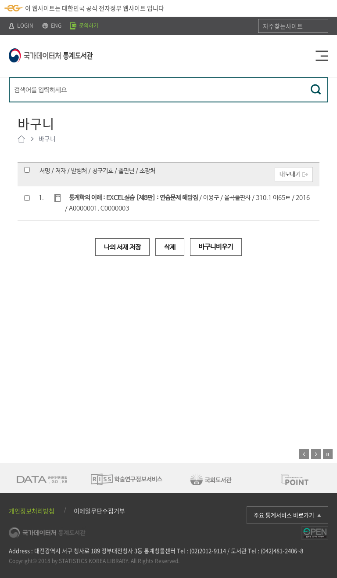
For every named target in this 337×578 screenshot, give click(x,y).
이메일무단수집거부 (99, 510)
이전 (304, 454)
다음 (316, 454)
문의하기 (84, 25)
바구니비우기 (216, 247)
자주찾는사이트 (283, 26)
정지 (328, 454)
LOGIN (21, 25)
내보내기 (290, 174)
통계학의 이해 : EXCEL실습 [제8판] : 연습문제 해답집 (133, 197)
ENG (51, 25)
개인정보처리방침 (31, 510)
